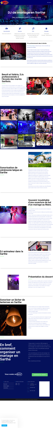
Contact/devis (5, 387)
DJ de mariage (31, 45)
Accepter (4, 425)
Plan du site (5, 383)
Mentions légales (6, 385)
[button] (40, 374)
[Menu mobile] (49, 2)
